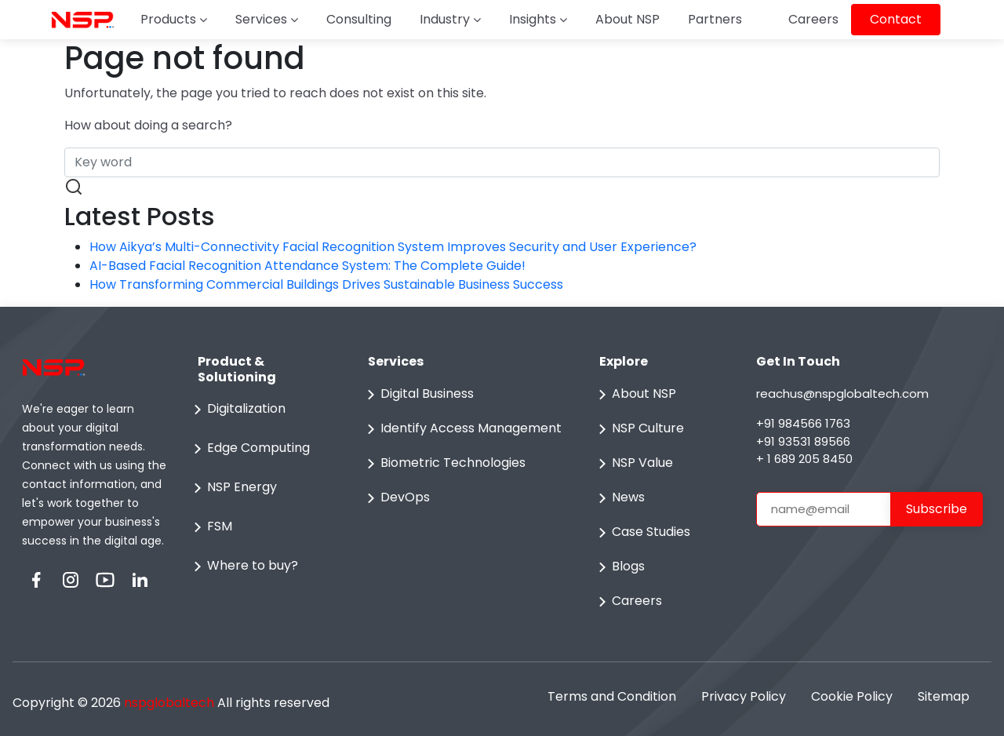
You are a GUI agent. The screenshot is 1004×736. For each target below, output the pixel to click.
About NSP (627, 19)
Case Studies (641, 532)
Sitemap (943, 696)
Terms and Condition (611, 696)
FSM (210, 527)
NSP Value (633, 463)
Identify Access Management (462, 429)
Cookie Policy (852, 696)
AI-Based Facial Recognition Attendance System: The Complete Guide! (307, 266)
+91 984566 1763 (803, 423)
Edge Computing (249, 448)
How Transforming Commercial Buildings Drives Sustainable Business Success (326, 284)
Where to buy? (243, 566)
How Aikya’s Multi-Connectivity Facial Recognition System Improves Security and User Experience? (393, 247)
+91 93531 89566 (803, 441)
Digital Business (418, 394)
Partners (715, 19)
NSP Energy (232, 488)
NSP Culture (638, 429)
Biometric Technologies (444, 463)
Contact (896, 19)
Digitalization (237, 409)
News (619, 498)
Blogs (619, 567)
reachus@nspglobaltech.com (842, 393)
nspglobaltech (169, 703)
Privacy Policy (743, 696)
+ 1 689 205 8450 (804, 458)
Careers (813, 19)
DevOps (396, 498)
